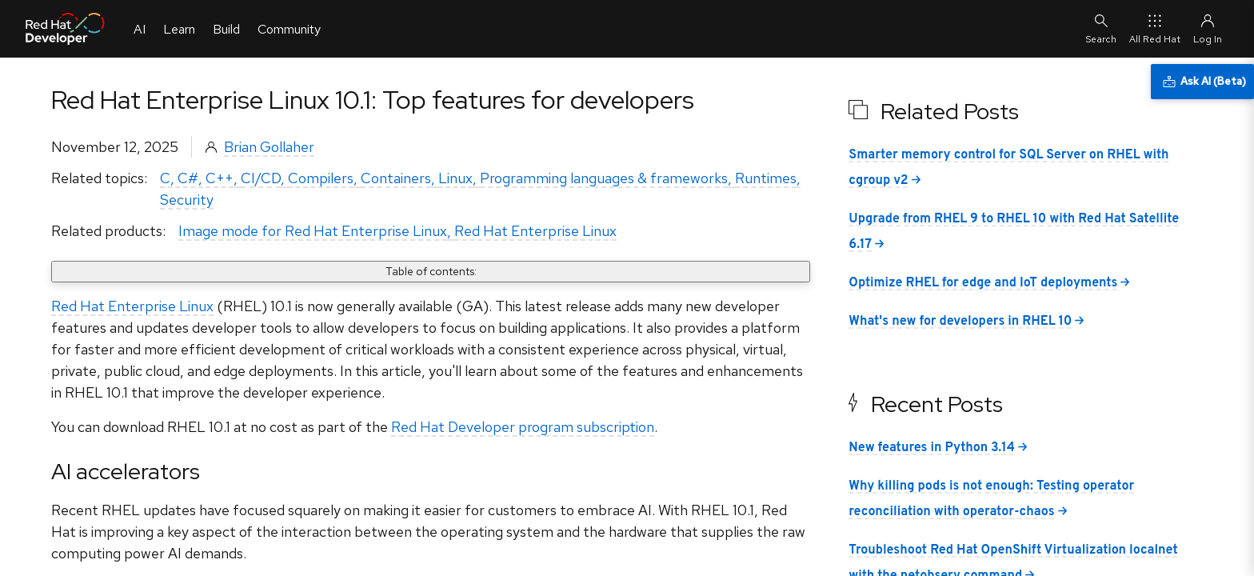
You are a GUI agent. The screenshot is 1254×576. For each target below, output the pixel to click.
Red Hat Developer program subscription (522, 427)
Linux (455, 178)
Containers (396, 178)
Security (187, 199)
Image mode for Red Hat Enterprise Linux (312, 231)
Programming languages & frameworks (604, 178)
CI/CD (261, 178)
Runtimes (766, 178)
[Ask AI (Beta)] (1202, 81)
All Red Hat (1154, 28)
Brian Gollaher (269, 147)
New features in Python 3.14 (932, 448)
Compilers (320, 178)
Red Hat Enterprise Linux (535, 231)
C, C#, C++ (197, 178)
